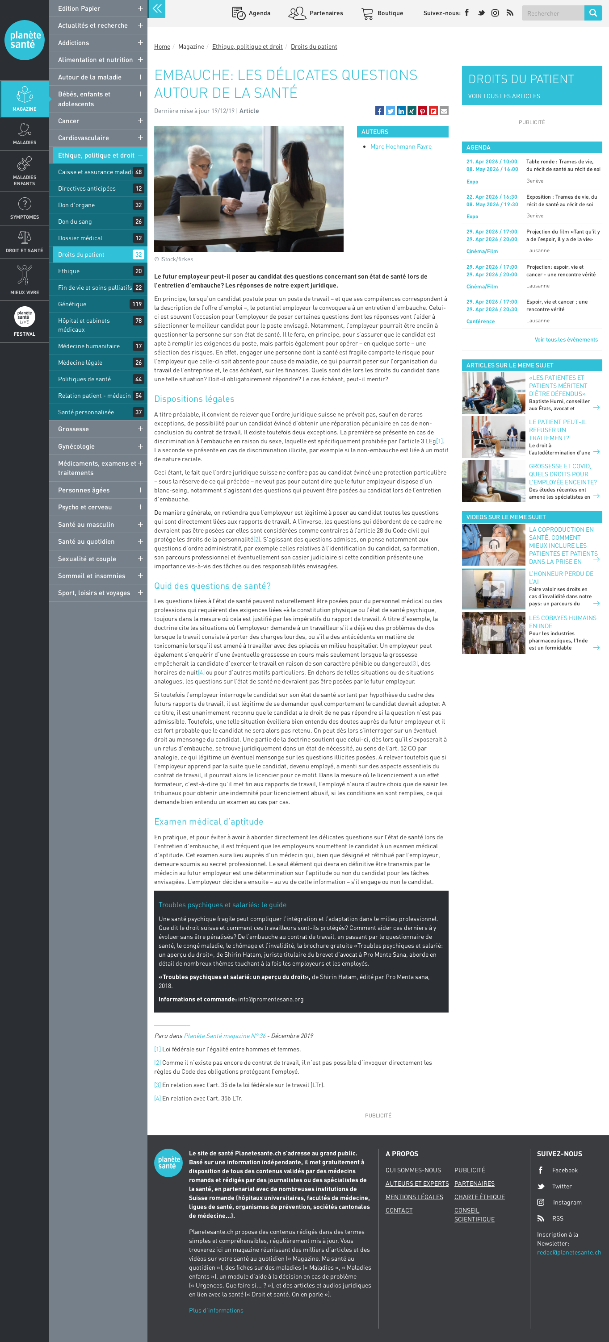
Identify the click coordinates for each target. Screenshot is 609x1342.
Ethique (69, 271)
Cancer (69, 121)
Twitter (554, 1186)
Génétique (72, 304)
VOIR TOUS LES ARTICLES (504, 96)
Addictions (73, 42)
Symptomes (24, 217)
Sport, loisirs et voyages (94, 592)
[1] (439, 441)
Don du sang (75, 221)
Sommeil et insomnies (91, 575)
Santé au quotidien (86, 541)
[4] (201, 672)
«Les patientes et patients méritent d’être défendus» (558, 385)
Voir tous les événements (566, 339)
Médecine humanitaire (89, 346)
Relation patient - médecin (94, 395)
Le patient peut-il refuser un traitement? (558, 430)
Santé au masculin (86, 524)
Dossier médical (80, 238)
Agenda (259, 13)
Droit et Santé (24, 250)
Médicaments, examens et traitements (97, 467)
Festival (24, 334)
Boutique (389, 13)
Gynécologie (76, 446)
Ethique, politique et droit (96, 155)
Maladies (25, 142)
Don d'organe (76, 204)
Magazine (25, 109)
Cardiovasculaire (83, 137)
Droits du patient (81, 254)
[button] (379, 110)
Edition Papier (79, 8)
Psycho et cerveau (85, 507)
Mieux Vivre (24, 292)
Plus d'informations (216, 1310)
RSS (550, 1218)
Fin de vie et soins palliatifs (95, 287)
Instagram (559, 1202)
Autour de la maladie (90, 77)
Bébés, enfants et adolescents (84, 98)
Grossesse (73, 429)
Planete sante (24, 40)
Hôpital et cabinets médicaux (84, 325)
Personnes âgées (83, 490)
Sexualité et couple (87, 558)
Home (162, 46)
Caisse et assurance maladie (97, 171)
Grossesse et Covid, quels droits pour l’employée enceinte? (563, 474)
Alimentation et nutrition (95, 59)
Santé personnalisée (86, 412)
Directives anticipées (87, 188)
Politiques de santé (84, 379)
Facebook (557, 1170)
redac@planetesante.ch (569, 1252)
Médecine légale (80, 362)
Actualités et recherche (93, 25)
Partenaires (325, 13)
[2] (256, 539)
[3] (414, 663)
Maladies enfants (25, 180)
